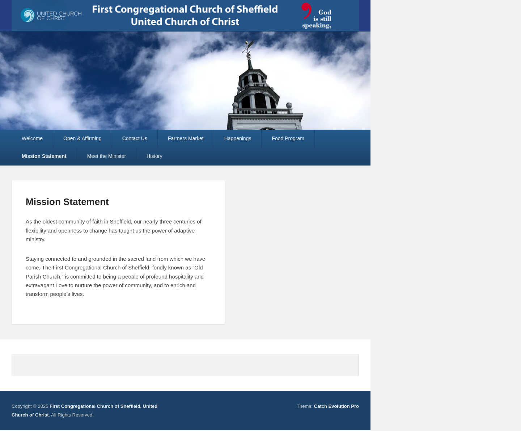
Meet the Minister (106, 156)
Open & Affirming (82, 138)
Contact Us (134, 138)
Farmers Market (186, 138)
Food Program (288, 138)
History (154, 156)
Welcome (32, 138)
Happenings (237, 138)
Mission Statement (44, 156)
